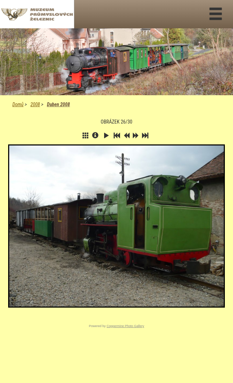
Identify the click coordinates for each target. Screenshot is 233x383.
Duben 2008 (58, 104)
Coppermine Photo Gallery (125, 326)
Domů (17, 104)
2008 (35, 104)
